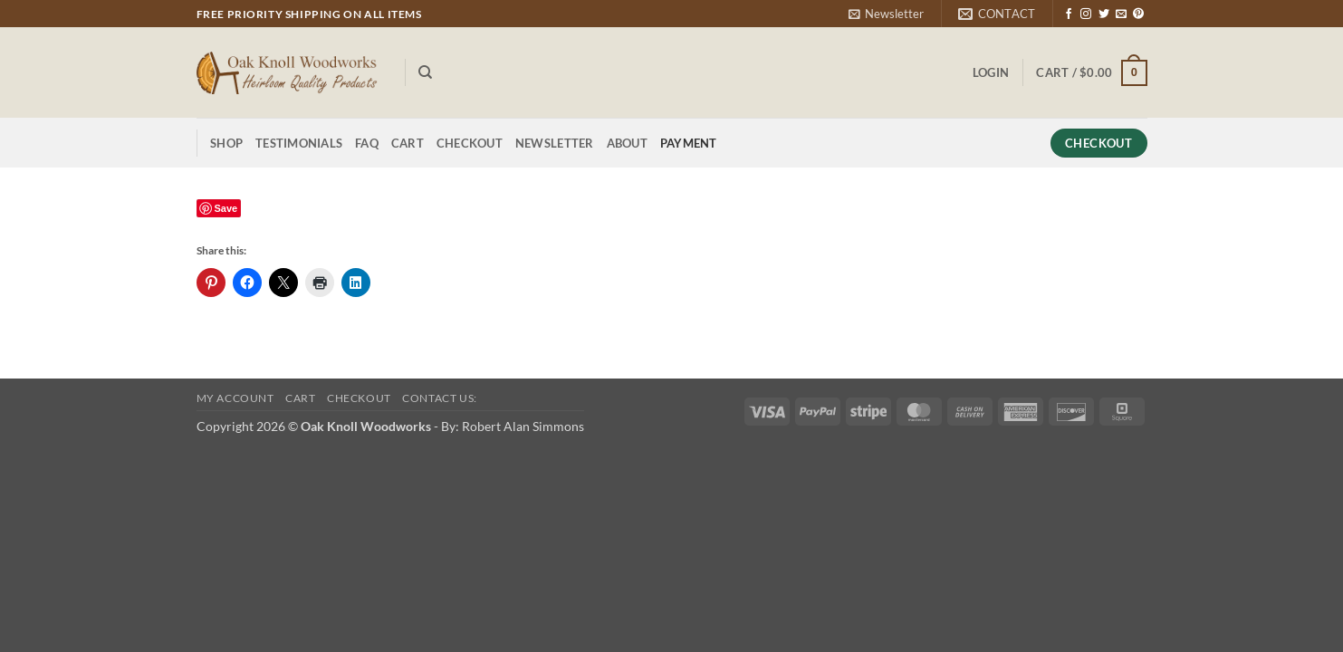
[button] (886, 13)
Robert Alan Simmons (523, 426)
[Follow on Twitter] (1103, 14)
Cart (407, 143)
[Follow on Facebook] (1068, 14)
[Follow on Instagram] (1085, 14)
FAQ (367, 143)
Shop (226, 143)
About (627, 143)
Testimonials (298, 143)
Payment (688, 143)
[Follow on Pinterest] (1138, 14)
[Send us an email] (1121, 14)
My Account (235, 398)
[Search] (425, 72)
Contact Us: (439, 398)
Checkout (469, 143)
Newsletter (554, 143)
